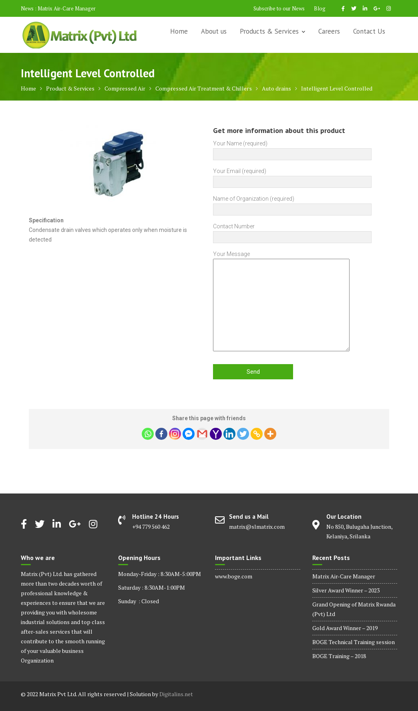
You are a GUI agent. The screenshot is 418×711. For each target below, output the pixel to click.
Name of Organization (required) (292, 204)
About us (214, 31)
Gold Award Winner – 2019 (345, 628)
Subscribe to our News (279, 8)
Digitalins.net (176, 694)
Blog (320, 8)
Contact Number (292, 231)
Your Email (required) (292, 176)
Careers (329, 31)
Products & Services (269, 31)
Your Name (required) (292, 148)
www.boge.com (233, 576)
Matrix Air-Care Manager (67, 8)
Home (179, 31)
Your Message (281, 301)
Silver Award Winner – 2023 (346, 590)
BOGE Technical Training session (353, 642)
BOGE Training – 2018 (339, 656)
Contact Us (369, 31)
